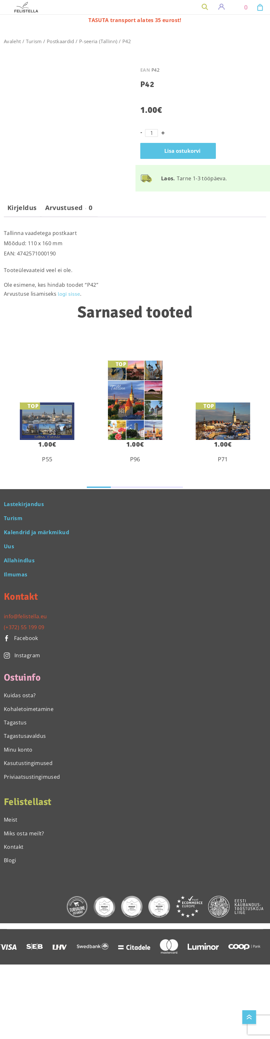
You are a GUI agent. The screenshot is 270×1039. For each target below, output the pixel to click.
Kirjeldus (22, 208)
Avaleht (12, 41)
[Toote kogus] (151, 133)
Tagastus (15, 722)
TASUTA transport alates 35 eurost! (134, 20)
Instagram (22, 655)
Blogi (10, 860)
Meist (11, 819)
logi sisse (69, 294)
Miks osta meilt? (24, 833)
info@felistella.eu (25, 616)
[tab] (22, 210)
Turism (34, 41)
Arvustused (69, 208)
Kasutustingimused (28, 763)
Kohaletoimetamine (28, 709)
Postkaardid (60, 41)
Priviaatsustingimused (32, 776)
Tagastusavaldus (25, 735)
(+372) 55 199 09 (24, 627)
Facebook (21, 638)
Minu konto (18, 749)
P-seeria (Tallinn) (98, 41)
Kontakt (14, 846)
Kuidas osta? (20, 695)
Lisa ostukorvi (182, 150)
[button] (99, 487)
